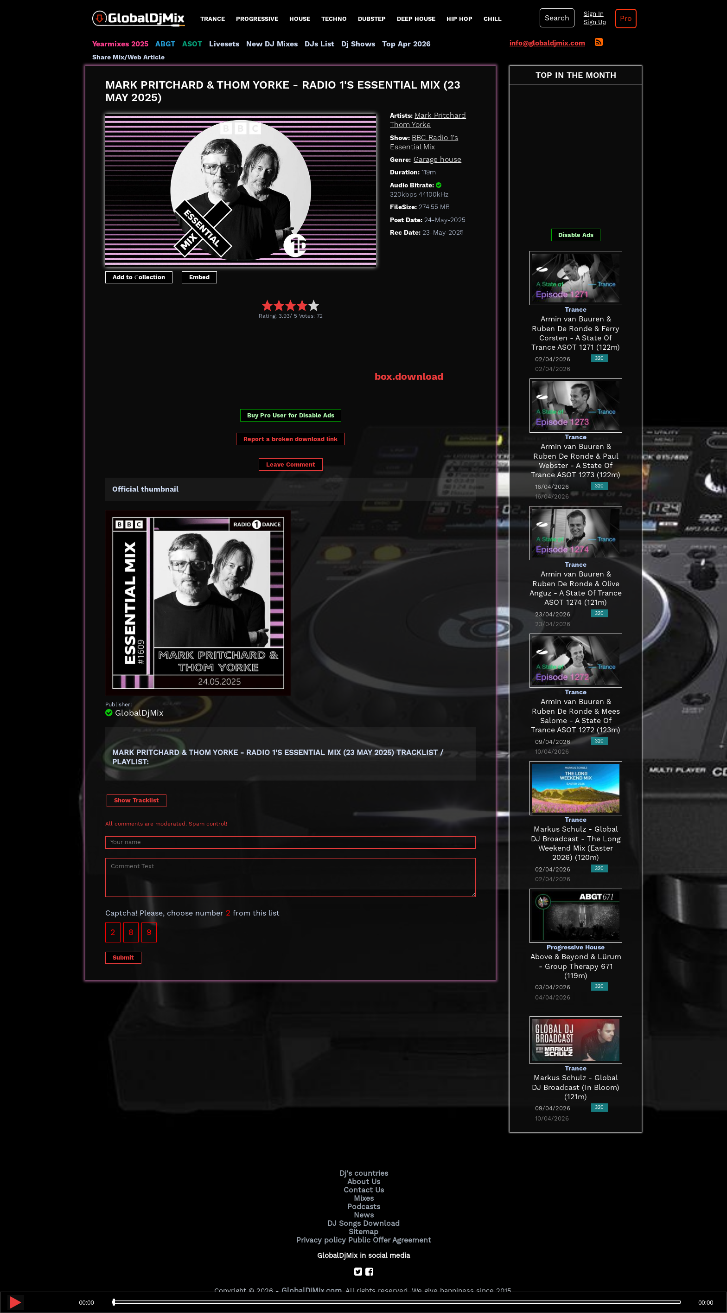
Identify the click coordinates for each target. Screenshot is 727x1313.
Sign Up (592, 22)
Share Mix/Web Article (459, 44)
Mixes (363, 1184)
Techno (334, 18)
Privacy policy (323, 1223)
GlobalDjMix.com (311, 1274)
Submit (123, 944)
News (363, 1200)
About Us (363, 1169)
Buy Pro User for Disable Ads (290, 402)
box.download (410, 364)
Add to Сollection (139, 264)
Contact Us (363, 1176)
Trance (212, 18)
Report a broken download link (290, 426)
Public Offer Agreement (387, 1223)
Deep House (416, 18)
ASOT (188, 44)
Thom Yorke (409, 113)
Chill (493, 18)
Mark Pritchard (439, 103)
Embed (199, 264)
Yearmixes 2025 (119, 44)
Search (556, 18)
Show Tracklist (136, 787)
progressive (257, 18)
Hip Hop (459, 18)
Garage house (436, 147)
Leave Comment (290, 451)
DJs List (311, 44)
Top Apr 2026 (393, 44)
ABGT (162, 44)
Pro (622, 18)
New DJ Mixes (265, 44)
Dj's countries (363, 1161)
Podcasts (364, 1192)
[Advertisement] (274, 332)
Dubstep (372, 18)
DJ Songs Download (363, 1208)
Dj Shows (348, 44)
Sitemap (363, 1215)
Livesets (219, 44)
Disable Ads (575, 222)
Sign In (590, 14)
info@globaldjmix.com (547, 43)
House (299, 18)
